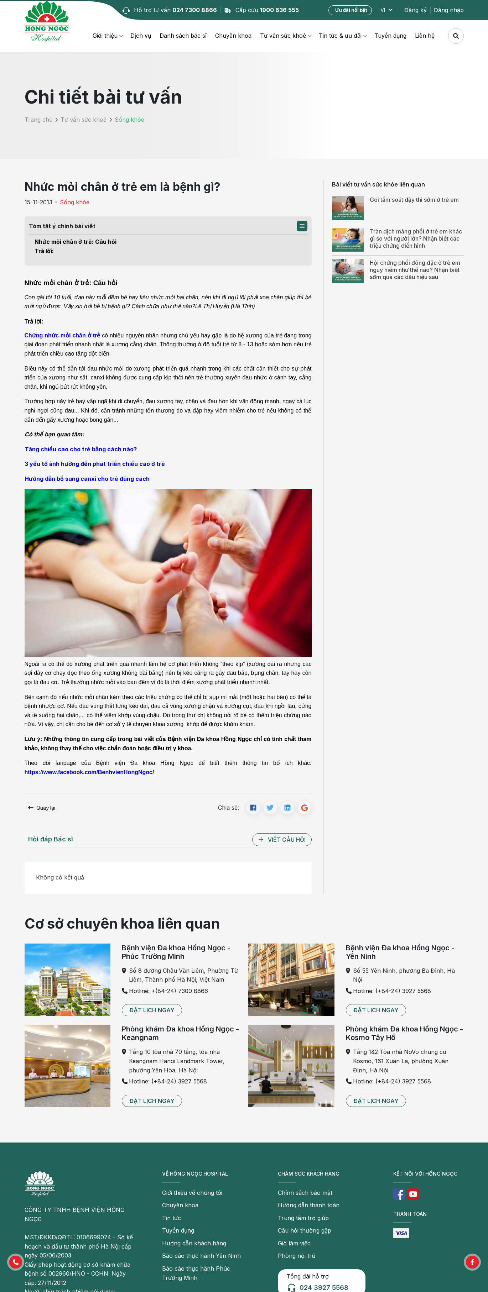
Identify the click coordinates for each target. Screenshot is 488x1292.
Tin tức (171, 1218)
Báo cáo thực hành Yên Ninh (201, 1255)
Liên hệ (425, 35)
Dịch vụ (140, 35)
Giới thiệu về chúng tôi (192, 1192)
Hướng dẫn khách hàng (194, 1243)
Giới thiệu (105, 35)
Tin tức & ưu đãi (340, 35)
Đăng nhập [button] (449, 10)
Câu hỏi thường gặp (304, 1230)
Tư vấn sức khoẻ (283, 35)
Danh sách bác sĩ (183, 35)
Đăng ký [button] (415, 10)
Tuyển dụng (390, 35)
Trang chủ (38, 119)
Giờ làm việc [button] (294, 1243)
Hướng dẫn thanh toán (308, 1205)
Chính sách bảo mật (305, 1192)
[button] (302, 226)
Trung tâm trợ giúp (303, 1218)
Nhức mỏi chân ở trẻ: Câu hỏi (75, 241)
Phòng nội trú (296, 1255)
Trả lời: (44, 250)
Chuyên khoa (233, 35)
